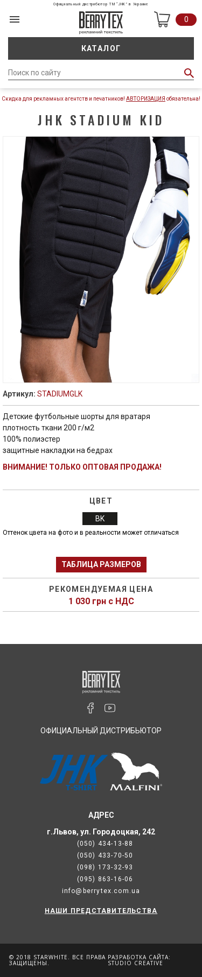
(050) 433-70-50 (105, 855)
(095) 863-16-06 (105, 879)
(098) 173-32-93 (105, 867)
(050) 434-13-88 (105, 843)
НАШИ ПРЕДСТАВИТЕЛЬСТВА (101, 911)
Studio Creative (135, 963)
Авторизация (145, 99)
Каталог (101, 48)
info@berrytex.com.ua (101, 891)
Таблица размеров (101, 564)
